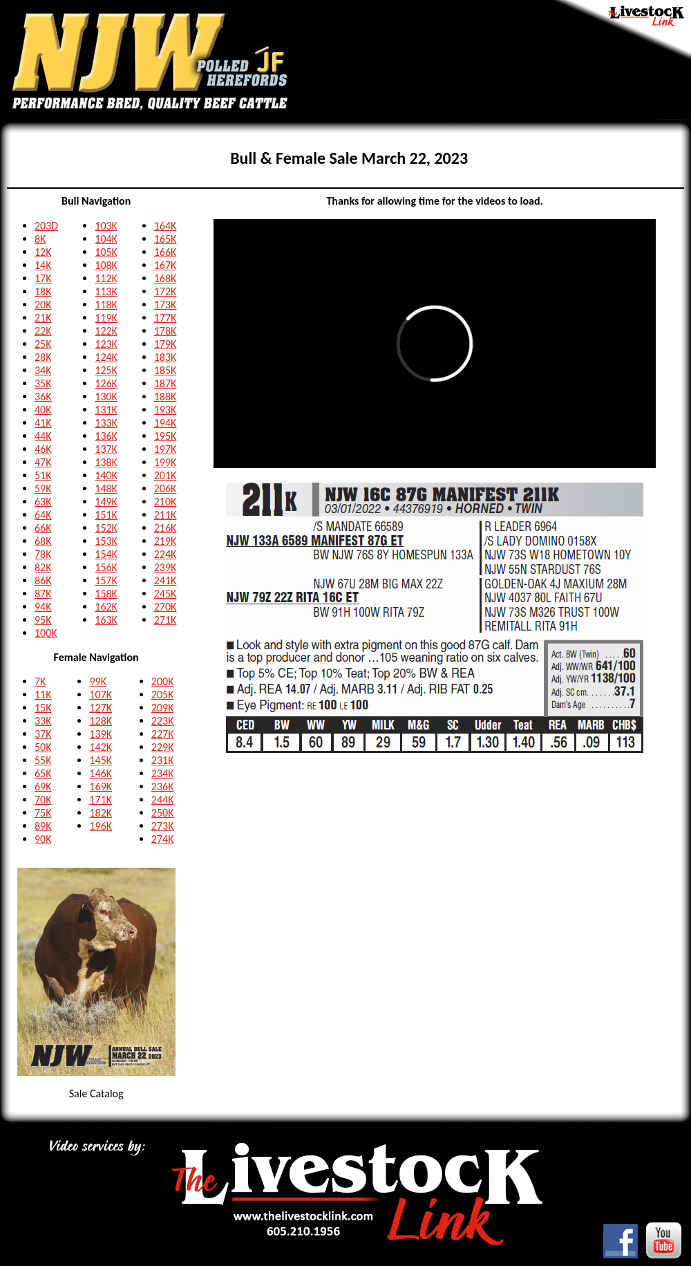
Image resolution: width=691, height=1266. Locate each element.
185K (165, 370)
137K (106, 449)
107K (100, 694)
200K (162, 681)
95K (43, 619)
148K (106, 488)
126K (106, 383)
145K (100, 760)
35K (43, 383)
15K (43, 707)
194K (165, 422)
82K (43, 567)
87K (43, 593)
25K (43, 344)
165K (165, 238)
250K (162, 812)
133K (106, 422)
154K (106, 554)
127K (100, 707)
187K (165, 383)
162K (106, 606)
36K (43, 396)
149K (106, 501)
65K (43, 773)
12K (43, 252)
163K (106, 619)
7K (40, 681)
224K (165, 554)
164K (165, 225)
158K (106, 593)
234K (162, 773)
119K (106, 317)
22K (43, 330)
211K (165, 514)
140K (106, 475)
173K (165, 304)
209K (162, 707)
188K (165, 396)
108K (106, 265)
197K (165, 449)
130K (106, 396)
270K (165, 606)
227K (162, 734)
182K (100, 812)
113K (106, 291)
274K (162, 839)
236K (162, 786)
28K (43, 357)
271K (165, 619)
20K (43, 304)
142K (100, 747)
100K (46, 633)
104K (106, 238)
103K (106, 225)
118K (106, 304)
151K (106, 514)
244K (162, 799)
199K (165, 462)
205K (162, 694)
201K (165, 475)
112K (106, 278)
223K (162, 720)
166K (165, 252)
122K (106, 330)
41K (43, 422)
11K (43, 694)
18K (43, 291)
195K (165, 436)
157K (106, 580)
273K (162, 825)
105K (106, 252)
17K (43, 278)
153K (106, 541)
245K (165, 593)
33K (43, 720)
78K (43, 554)
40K (43, 409)
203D (46, 225)
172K (165, 291)
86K (43, 580)
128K (100, 720)
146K (100, 773)
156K (106, 567)
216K (165, 527)
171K (100, 799)
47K (43, 462)
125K (106, 370)
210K (165, 501)
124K (106, 357)
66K (43, 527)
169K (100, 786)
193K (165, 409)
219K (165, 541)
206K (165, 488)
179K (165, 344)
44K (43, 436)
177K (165, 317)
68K (43, 541)
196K (100, 825)
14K (43, 265)
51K (43, 475)
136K (106, 436)
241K (165, 580)
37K (43, 734)
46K (43, 449)
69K (43, 786)
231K (162, 760)
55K (43, 760)
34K (43, 370)
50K (43, 747)
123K (106, 344)
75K (43, 812)
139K (100, 734)
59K (43, 488)
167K (165, 265)
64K (43, 514)
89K (43, 825)
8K (40, 238)
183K (165, 357)
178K (165, 330)
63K (43, 501)
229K (162, 747)
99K (97, 681)
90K (43, 839)
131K (106, 409)
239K (165, 567)
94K (43, 606)
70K (43, 799)
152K (106, 527)
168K (165, 278)
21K (43, 317)
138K (106, 462)
